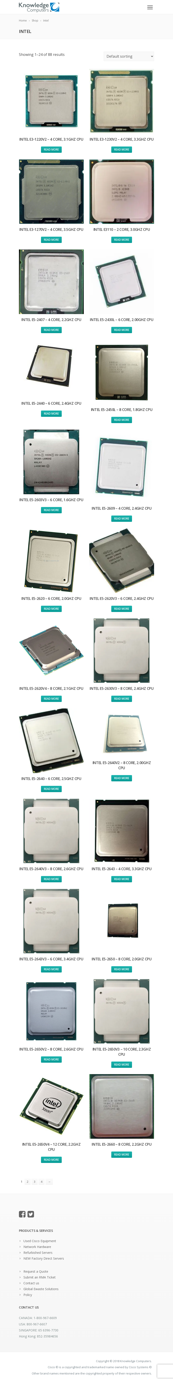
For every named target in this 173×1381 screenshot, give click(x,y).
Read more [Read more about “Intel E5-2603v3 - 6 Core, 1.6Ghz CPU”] (51, 510)
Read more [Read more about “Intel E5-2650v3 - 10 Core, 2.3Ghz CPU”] (121, 1064)
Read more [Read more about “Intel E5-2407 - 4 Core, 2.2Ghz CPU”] (51, 330)
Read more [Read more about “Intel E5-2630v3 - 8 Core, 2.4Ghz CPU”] (121, 699)
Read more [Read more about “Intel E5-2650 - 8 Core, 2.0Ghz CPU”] (121, 969)
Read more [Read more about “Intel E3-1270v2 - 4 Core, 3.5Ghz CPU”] (51, 240)
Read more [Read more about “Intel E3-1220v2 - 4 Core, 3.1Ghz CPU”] (51, 149)
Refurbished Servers (37, 1252)
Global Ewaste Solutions (41, 1289)
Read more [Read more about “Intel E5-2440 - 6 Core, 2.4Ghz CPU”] (51, 413)
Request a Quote (35, 1271)
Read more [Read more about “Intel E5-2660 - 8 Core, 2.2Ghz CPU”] (121, 1154)
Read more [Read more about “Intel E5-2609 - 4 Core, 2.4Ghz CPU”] (121, 518)
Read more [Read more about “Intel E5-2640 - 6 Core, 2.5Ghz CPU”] (51, 789)
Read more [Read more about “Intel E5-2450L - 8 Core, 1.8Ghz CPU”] (121, 420)
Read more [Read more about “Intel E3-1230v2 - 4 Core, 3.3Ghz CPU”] (121, 149)
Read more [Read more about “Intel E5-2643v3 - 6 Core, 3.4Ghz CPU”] (51, 969)
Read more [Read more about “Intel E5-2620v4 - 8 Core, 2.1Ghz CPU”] (51, 699)
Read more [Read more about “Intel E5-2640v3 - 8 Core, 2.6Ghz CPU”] (51, 879)
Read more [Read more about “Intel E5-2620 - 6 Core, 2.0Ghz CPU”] (51, 609)
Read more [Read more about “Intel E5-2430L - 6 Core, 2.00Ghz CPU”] (121, 330)
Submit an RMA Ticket (39, 1277)
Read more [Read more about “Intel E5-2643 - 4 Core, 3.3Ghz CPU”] (121, 879)
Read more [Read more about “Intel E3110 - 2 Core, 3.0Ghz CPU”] (121, 240)
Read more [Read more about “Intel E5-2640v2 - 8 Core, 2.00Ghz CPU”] (121, 778)
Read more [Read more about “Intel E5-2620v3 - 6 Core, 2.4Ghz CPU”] (121, 609)
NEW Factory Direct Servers (43, 1258)
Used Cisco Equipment (39, 1241)
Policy (27, 1295)
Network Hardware (37, 1247)
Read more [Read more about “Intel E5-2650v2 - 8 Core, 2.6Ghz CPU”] (51, 1059)
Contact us (31, 1283)
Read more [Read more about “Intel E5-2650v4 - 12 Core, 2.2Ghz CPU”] (51, 1160)
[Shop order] (129, 56)
